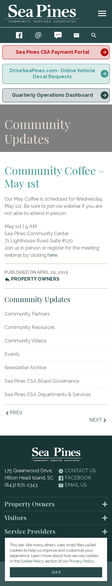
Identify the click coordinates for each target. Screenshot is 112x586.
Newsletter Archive (25, 367)
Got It (56, 572)
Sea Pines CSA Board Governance (41, 381)
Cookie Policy (32, 561)
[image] (102, 13)
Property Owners (31, 279)
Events (12, 354)
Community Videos (25, 341)
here (52, 255)
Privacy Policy (81, 561)
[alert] (56, 52)
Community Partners (27, 314)
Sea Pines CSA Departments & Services (47, 394)
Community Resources (29, 327)
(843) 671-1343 (21, 485)
